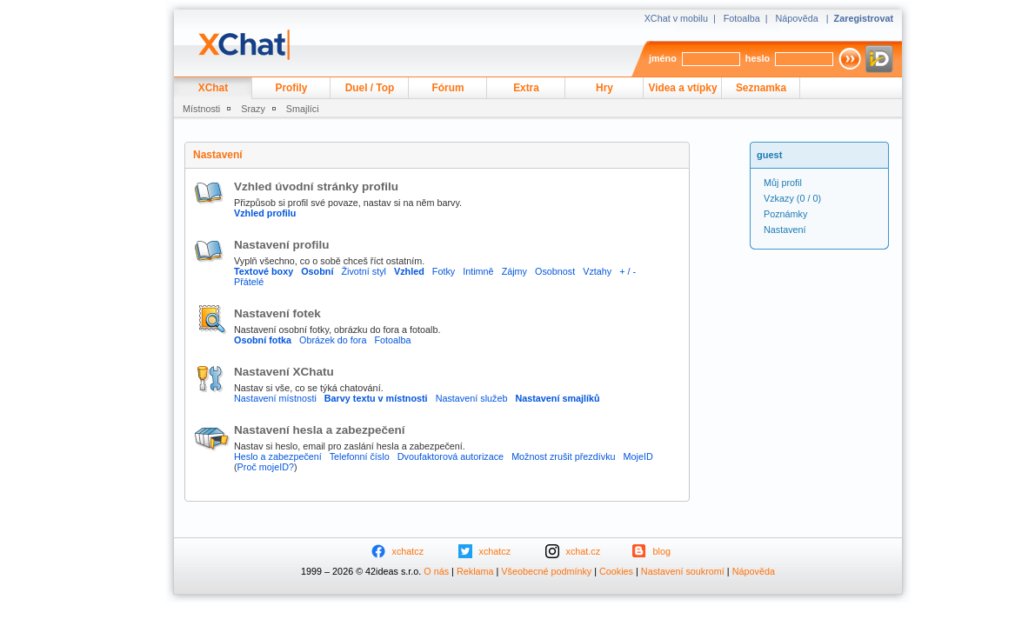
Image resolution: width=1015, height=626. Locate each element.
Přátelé (249, 281)
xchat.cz (583, 551)
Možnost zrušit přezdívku (563, 456)
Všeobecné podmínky (546, 571)
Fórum (448, 88)
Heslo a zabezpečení (278, 456)
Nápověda (797, 18)
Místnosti (201, 108)
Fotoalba (742, 18)
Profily (292, 88)
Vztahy (597, 271)
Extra (526, 88)
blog (662, 551)
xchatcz (408, 551)
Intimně (478, 271)
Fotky (443, 271)
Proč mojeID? (265, 467)
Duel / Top (370, 88)
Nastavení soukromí (683, 571)
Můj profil (783, 182)
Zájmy (514, 271)
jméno (663, 58)
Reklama (475, 571)
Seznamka (761, 88)
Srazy (253, 108)
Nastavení (785, 229)
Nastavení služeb (472, 398)
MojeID (638, 456)
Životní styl (363, 271)
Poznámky (785, 214)
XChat (213, 88)
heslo (757, 58)
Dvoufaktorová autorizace (450, 456)
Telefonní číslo (360, 456)
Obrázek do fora (332, 340)
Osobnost (555, 271)
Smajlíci (302, 108)
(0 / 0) (792, 198)
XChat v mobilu (676, 18)
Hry (604, 88)
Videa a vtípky (683, 88)
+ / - (627, 271)
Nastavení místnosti (275, 398)
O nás (436, 571)
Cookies (616, 571)
